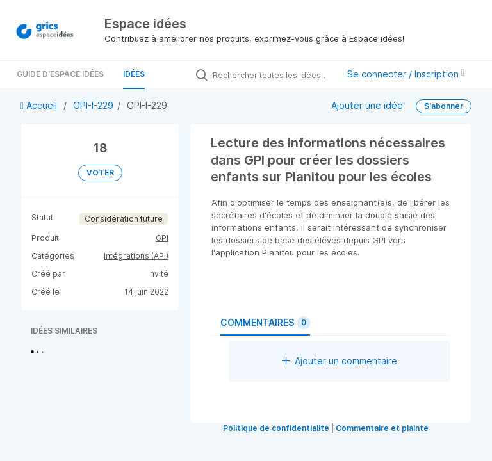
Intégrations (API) (136, 256)
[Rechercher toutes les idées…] (272, 75)
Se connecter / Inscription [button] (405, 74)
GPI (162, 238)
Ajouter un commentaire (339, 360)
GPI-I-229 (93, 105)
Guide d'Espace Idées (60, 74)
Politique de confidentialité (276, 428)
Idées (134, 74)
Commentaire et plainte (382, 428)
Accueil (40, 105)
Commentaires (265, 322)
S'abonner (443, 106)
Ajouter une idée (367, 105)
